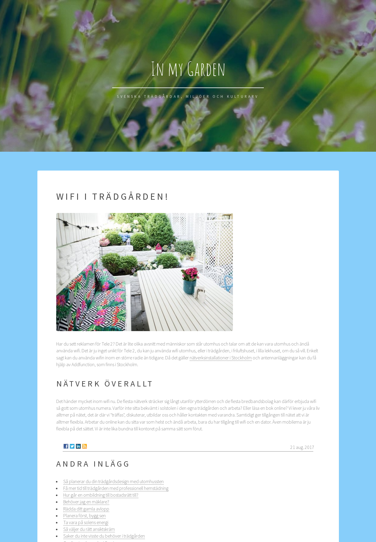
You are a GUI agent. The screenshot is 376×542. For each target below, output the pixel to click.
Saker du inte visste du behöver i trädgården (104, 536)
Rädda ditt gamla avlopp (86, 509)
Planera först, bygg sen (84, 515)
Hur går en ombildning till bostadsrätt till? (100, 495)
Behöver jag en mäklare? (86, 502)
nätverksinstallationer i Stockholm (221, 358)
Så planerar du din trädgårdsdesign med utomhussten (113, 481)
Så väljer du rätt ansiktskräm (89, 529)
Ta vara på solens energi (85, 522)
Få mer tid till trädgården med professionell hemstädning (115, 488)
